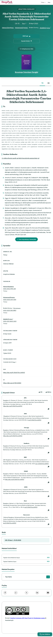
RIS (40, 392)
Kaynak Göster (26, 41)
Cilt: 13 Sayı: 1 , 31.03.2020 (13, 540)
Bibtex (48, 392)
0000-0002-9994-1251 (9, 289)
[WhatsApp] (15, 592)
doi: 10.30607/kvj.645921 (42, 463)
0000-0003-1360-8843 (9, 310)
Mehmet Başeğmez (8, 27)
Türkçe (43, 2)
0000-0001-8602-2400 (9, 321)
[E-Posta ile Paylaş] (47, 592)
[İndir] (48, 577)
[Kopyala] (48, 409)
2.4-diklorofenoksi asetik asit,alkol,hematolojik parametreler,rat (20, 158)
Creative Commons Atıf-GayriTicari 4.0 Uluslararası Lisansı (27, 618)
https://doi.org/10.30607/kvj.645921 (14, 372)
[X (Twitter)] (26, 592)
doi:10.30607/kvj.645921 (34, 420)
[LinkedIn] (37, 592)
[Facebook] (5, 592)
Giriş (49, 2)
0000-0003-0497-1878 (9, 299)
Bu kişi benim (16, 308)
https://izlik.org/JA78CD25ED (12, 383)
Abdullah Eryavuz (45, 28)
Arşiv (4, 532)
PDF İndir (26, 36)
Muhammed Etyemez (21, 27)
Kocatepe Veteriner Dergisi (26, 72)
